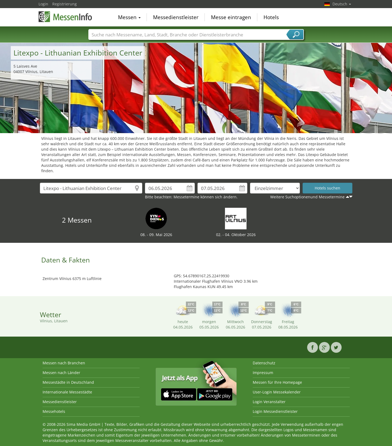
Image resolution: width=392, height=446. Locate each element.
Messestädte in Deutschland (68, 382)
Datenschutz (264, 362)
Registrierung (64, 3)
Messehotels (54, 411)
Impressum (263, 372)
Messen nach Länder (61, 372)
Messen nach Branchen (64, 362)
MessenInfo (65, 16)
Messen (129, 17)
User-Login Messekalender (277, 392)
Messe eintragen (231, 17)
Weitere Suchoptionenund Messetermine (307, 196)
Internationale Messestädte (67, 392)
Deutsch (341, 3)
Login (43, 3)
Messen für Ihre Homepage (277, 382)
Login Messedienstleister (275, 411)
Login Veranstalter (269, 401)
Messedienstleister (176, 17)
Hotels (271, 17)
